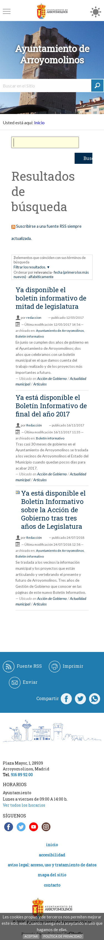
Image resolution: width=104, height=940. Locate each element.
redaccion (33, 317)
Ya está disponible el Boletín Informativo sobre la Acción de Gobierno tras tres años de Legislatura (53, 510)
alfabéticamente (41, 277)
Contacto (52, 885)
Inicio (39, 122)
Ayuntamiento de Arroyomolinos (60, 330)
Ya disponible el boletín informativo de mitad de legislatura (51, 298)
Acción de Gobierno (52, 378)
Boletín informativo (30, 336)
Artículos (40, 384)
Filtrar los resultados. (30, 267)
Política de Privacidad (62, 936)
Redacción (34, 425)
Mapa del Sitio (52, 874)
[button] (7, 11)
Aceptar (31, 936)
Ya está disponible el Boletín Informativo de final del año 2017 (51, 405)
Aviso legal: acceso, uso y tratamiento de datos (52, 865)
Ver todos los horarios (24, 805)
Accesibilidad (52, 855)
